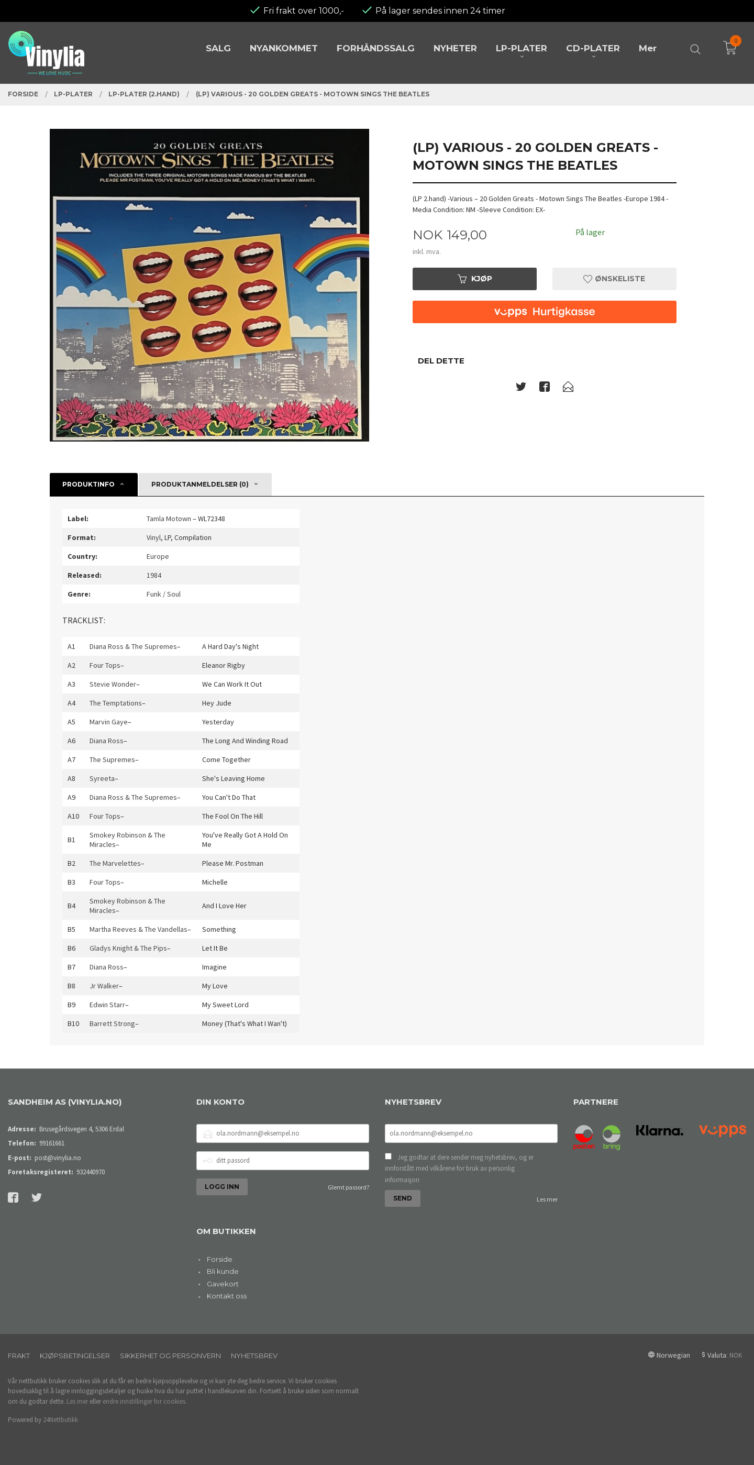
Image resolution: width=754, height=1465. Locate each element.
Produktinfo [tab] (88, 484)
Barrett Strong (112, 1023)
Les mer (547, 1199)
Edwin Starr (107, 1004)
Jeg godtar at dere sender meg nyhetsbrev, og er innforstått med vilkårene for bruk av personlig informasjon (459, 1168)
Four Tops (105, 665)
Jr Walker (104, 985)
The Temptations (116, 703)
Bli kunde (223, 1271)
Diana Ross (107, 740)
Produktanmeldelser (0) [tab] (200, 484)
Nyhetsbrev (254, 1355)
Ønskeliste (614, 278)
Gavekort (223, 1284)
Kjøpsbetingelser (75, 1355)
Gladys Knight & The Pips (128, 948)
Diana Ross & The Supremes (133, 646)
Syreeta (102, 778)
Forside (219, 1259)
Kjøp (475, 278)
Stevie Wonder (113, 684)
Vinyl (154, 537)
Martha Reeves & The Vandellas (138, 929)
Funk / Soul (164, 594)
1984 (154, 575)
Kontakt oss (227, 1296)
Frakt (19, 1355)
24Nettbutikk (60, 1419)
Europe (158, 556)
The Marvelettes (115, 863)
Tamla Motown (169, 518)
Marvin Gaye (109, 721)
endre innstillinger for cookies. (145, 1401)
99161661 (51, 1143)
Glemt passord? (348, 1187)
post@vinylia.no (58, 1157)
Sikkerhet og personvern (170, 1355)
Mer (648, 48)
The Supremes (112, 759)
